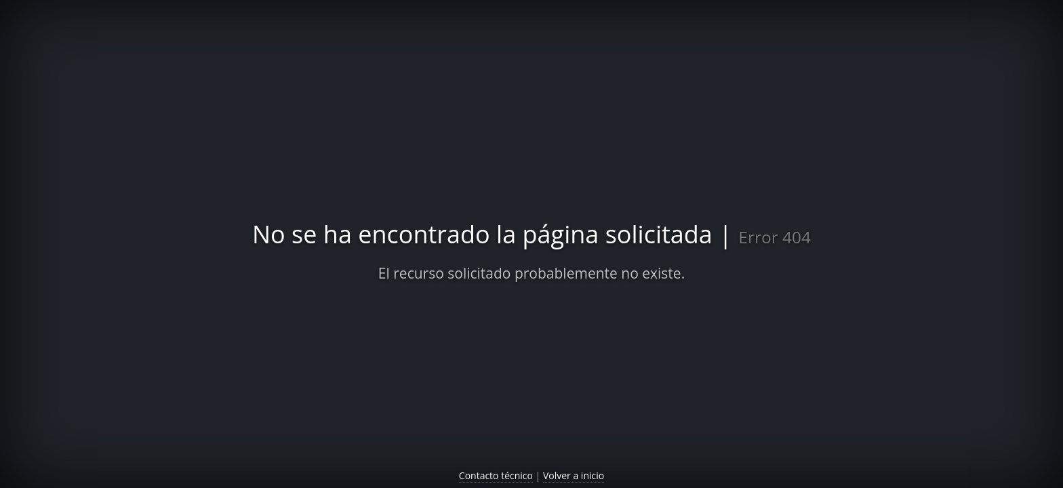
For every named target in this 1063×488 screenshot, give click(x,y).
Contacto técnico (496, 475)
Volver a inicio (573, 475)
